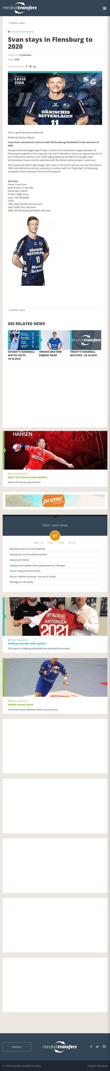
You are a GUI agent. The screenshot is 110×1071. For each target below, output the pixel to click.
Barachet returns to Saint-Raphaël (27, 548)
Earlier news (16, 23)
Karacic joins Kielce (19, 559)
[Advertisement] (55, 389)
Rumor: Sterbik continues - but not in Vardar (33, 576)
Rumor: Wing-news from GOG (25, 570)
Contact (17, 1046)
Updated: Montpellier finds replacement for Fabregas (37, 565)
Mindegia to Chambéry (22, 582)
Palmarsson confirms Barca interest (28, 554)
